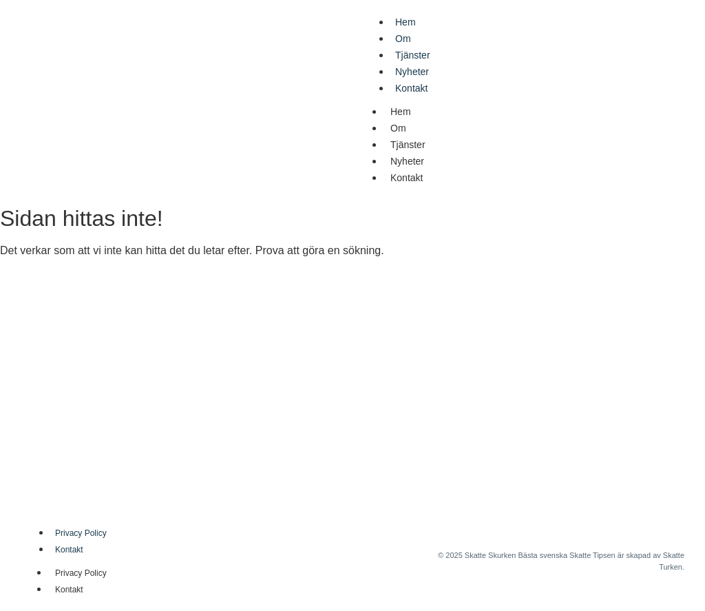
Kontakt (411, 88)
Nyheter (412, 71)
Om (403, 38)
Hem (405, 22)
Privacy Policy (81, 533)
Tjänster (412, 55)
